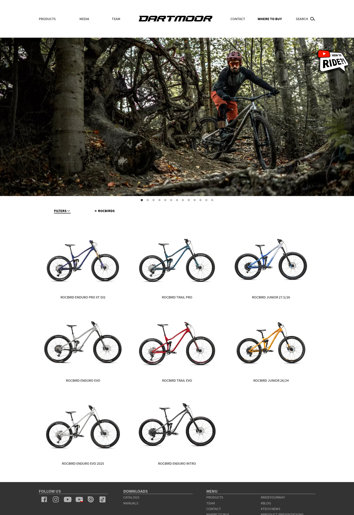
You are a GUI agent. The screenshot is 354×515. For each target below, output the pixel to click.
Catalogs (131, 497)
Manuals (130, 503)
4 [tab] (159, 200)
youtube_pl (79, 499)
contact (213, 508)
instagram (55, 499)
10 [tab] (194, 200)
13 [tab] (212, 200)
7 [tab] (177, 200)
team (210, 503)
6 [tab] (171, 200)
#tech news (270, 508)
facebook (44, 499)
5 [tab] (165, 200)
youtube (67, 499)
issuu (90, 499)
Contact (238, 19)
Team (116, 19)
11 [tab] (200, 200)
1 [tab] (142, 200)
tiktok (102, 499)
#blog (266, 503)
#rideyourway (273, 497)
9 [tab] (188, 200)
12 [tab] (206, 200)
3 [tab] (153, 200)
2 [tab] (147, 200)
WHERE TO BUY (270, 19)
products (214, 497)
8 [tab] (183, 200)
